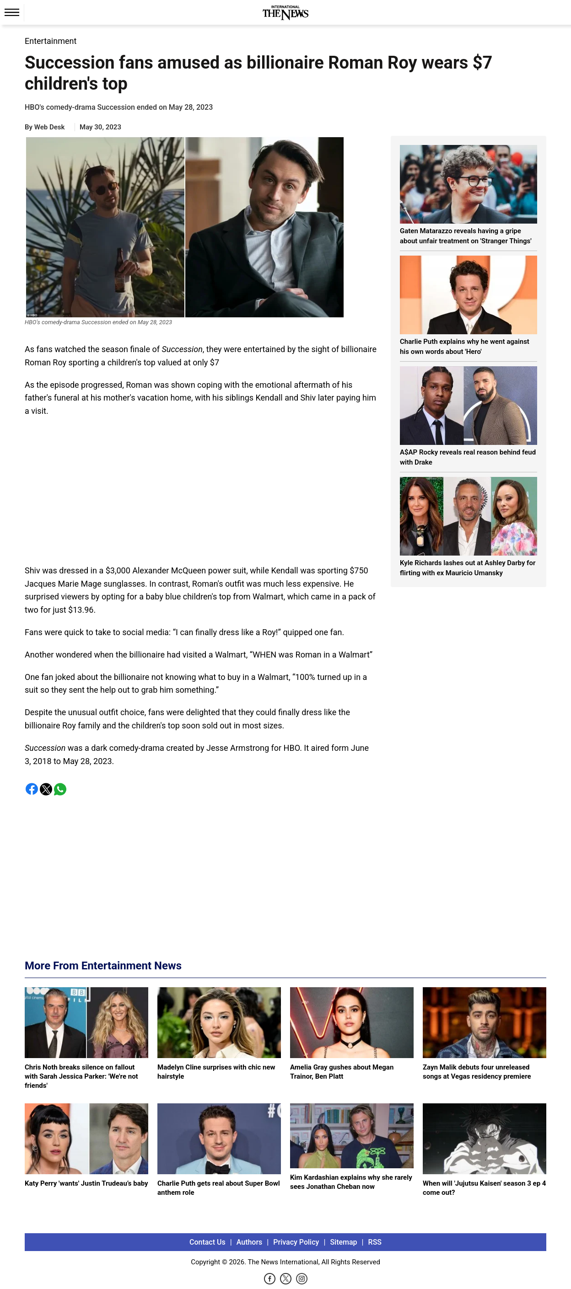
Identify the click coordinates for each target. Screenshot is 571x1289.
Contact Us (207, 1242)
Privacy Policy (296, 1242)
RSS (375, 1242)
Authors (250, 1242)
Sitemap (343, 1242)
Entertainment (50, 41)
